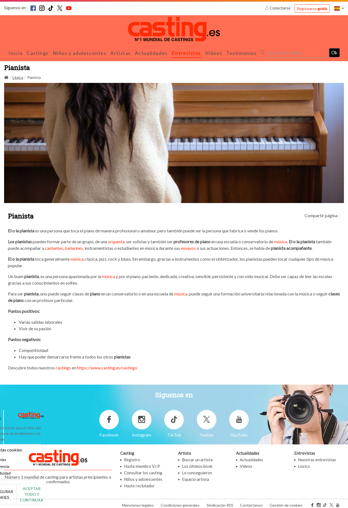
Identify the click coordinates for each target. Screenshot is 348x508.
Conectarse (278, 7)
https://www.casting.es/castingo (107, 364)
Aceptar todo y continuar (98, 497)
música (280, 238)
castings (63, 364)
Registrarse (312, 8)
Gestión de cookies (286, 502)
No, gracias (22, 497)
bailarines (73, 245)
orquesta (116, 238)
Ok (334, 51)
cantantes (54, 245)
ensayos (188, 245)
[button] (339, 8)
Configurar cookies (60, 497)
